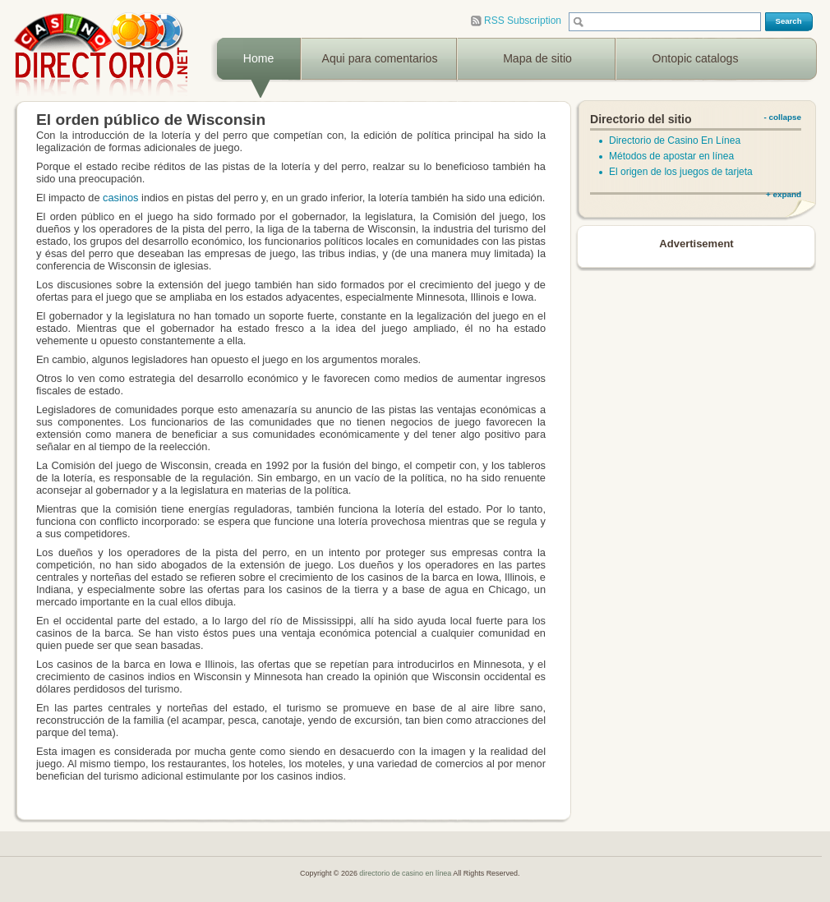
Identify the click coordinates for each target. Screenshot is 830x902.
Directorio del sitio (641, 119)
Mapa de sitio (537, 58)
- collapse (782, 117)
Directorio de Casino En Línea (674, 140)
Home (258, 58)
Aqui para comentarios (380, 58)
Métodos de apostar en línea (671, 156)
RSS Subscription (515, 21)
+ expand (783, 194)
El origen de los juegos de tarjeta (681, 171)
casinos (120, 197)
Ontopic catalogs (695, 58)
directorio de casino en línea (406, 873)
